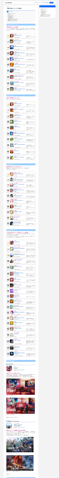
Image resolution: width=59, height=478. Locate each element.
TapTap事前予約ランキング (11, 16)
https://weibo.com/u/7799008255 (21, 427)
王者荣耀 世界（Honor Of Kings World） (46, 14)
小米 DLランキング (10, 14)
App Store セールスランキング (11, 13)
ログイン (51, 2)
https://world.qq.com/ (19, 426)
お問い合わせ (47, 2)
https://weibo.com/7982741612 (20, 370)
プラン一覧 (42, 2)
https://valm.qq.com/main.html (20, 369)
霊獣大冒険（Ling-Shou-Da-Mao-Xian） (13, 19)
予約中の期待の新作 (10, 17)
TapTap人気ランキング (11, 15)
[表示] (11, 11)
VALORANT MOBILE (43, 13)
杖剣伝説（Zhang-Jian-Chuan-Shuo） (12, 20)
